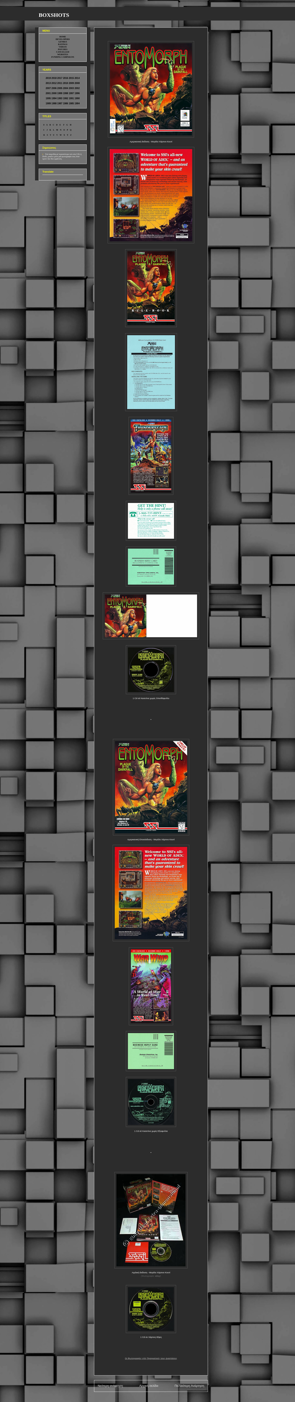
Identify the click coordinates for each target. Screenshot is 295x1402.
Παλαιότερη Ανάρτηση (189, 1385)
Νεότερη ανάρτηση (110, 1385)
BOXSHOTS (54, 15)
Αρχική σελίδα (148, 1385)
